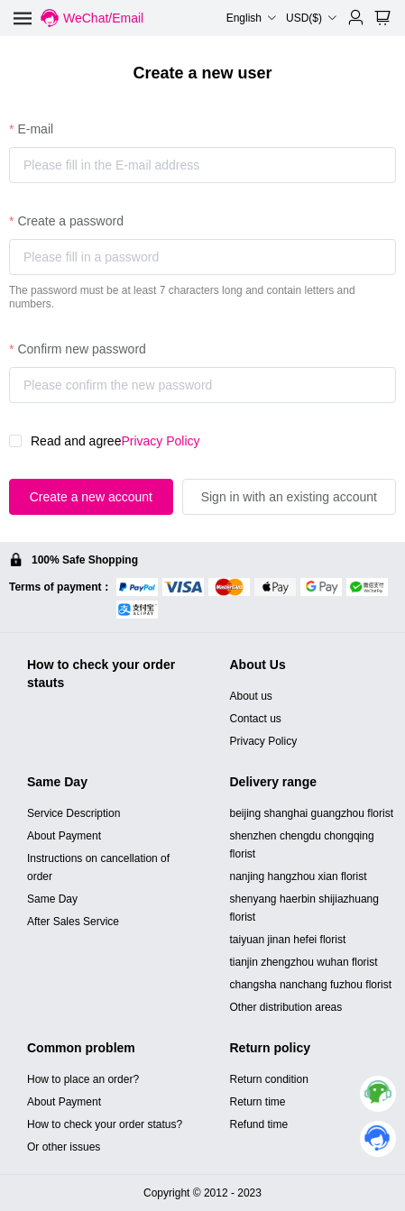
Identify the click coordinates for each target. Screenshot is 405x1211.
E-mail (35, 129)
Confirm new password (81, 349)
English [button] (251, 18)
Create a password (70, 221)
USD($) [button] (311, 18)
